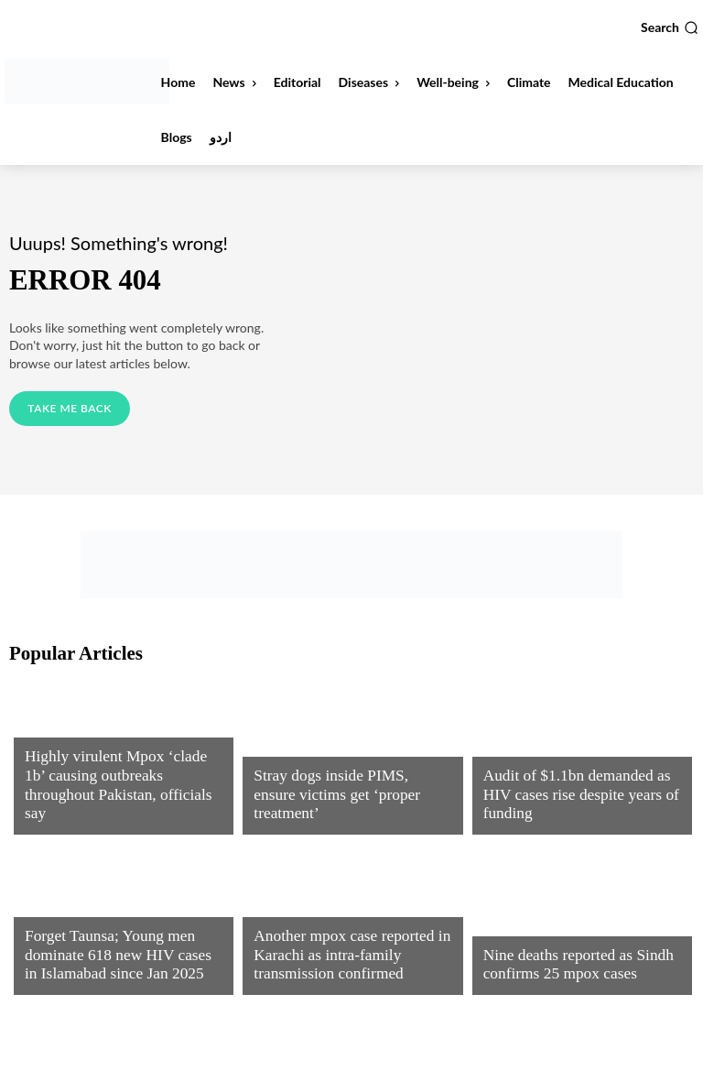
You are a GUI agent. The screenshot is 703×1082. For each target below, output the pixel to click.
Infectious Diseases (83, 751)
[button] (669, 27)
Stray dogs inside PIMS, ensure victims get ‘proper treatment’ (340, 807)
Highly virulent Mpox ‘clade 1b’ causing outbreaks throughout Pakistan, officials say (114, 799)
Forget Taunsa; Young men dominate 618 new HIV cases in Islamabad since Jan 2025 (112, 959)
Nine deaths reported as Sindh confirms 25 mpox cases (565, 967)
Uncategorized (299, 911)
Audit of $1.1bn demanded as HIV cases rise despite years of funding (578, 807)
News (270, 767)
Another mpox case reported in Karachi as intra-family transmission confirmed (339, 959)
